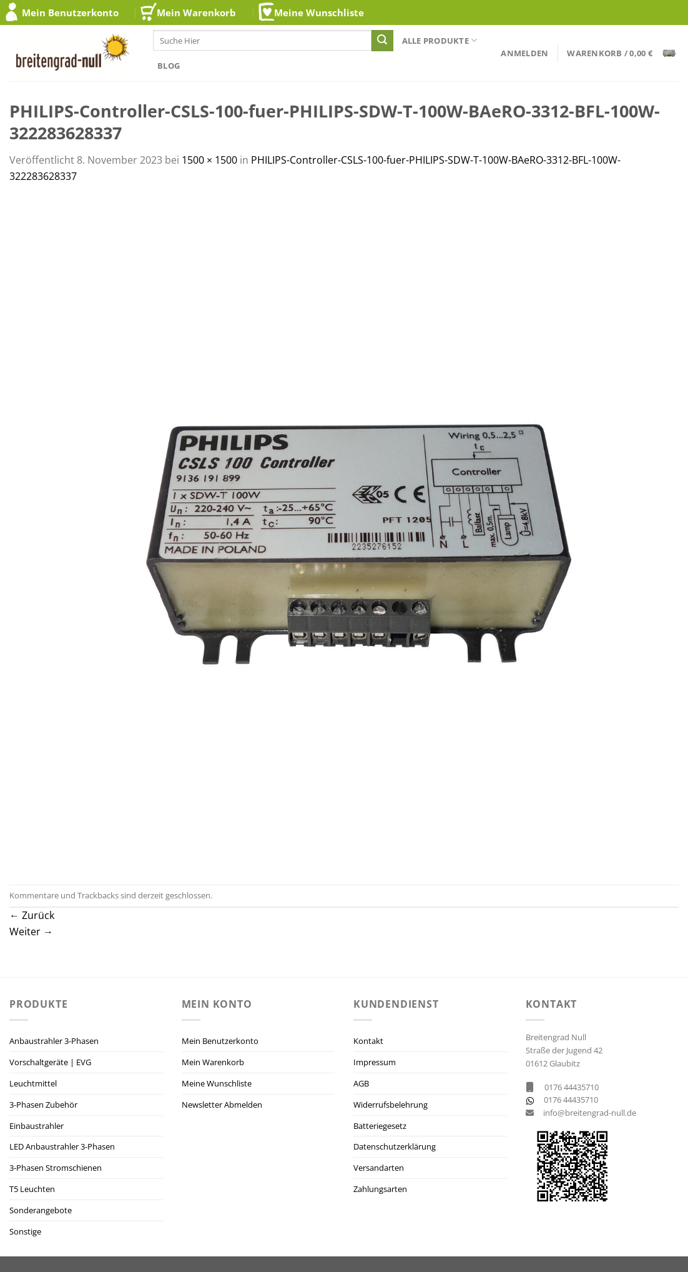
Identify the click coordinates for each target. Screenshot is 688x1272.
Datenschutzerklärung (394, 1146)
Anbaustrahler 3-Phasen (54, 1040)
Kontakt (368, 1040)
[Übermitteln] (382, 40)
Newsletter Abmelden (222, 1104)
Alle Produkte (440, 40)
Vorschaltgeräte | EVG (50, 1062)
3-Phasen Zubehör (43, 1104)
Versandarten (378, 1167)
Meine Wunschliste (319, 12)
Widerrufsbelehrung (390, 1104)
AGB (361, 1083)
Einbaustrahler (36, 1125)
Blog (168, 65)
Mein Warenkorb (196, 12)
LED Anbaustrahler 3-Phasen (62, 1146)
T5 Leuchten (32, 1189)
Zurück (31, 915)
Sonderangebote (40, 1210)
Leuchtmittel (33, 1083)
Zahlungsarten (380, 1189)
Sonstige (25, 1231)
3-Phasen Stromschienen (55, 1167)
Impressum (374, 1062)
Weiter (31, 931)
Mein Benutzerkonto (70, 12)
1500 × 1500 (209, 160)
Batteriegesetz (379, 1125)
